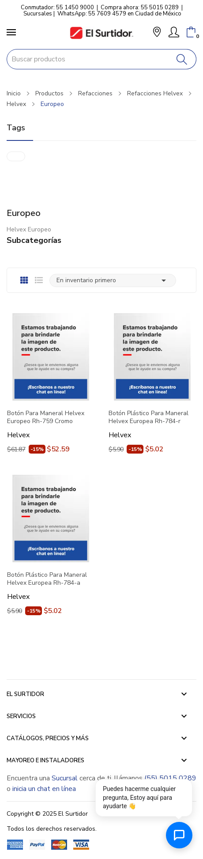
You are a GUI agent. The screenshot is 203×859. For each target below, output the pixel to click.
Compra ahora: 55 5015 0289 (140, 7)
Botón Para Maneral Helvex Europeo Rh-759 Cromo (45, 417)
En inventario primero (112, 280)
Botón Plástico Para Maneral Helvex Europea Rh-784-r (148, 417)
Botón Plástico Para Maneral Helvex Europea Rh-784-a (47, 579)
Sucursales (37, 14)
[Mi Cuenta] (174, 32)
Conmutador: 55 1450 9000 (57, 7)
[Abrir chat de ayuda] (179, 835)
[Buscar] (182, 59)
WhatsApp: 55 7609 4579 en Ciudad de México (119, 14)
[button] (157, 33)
